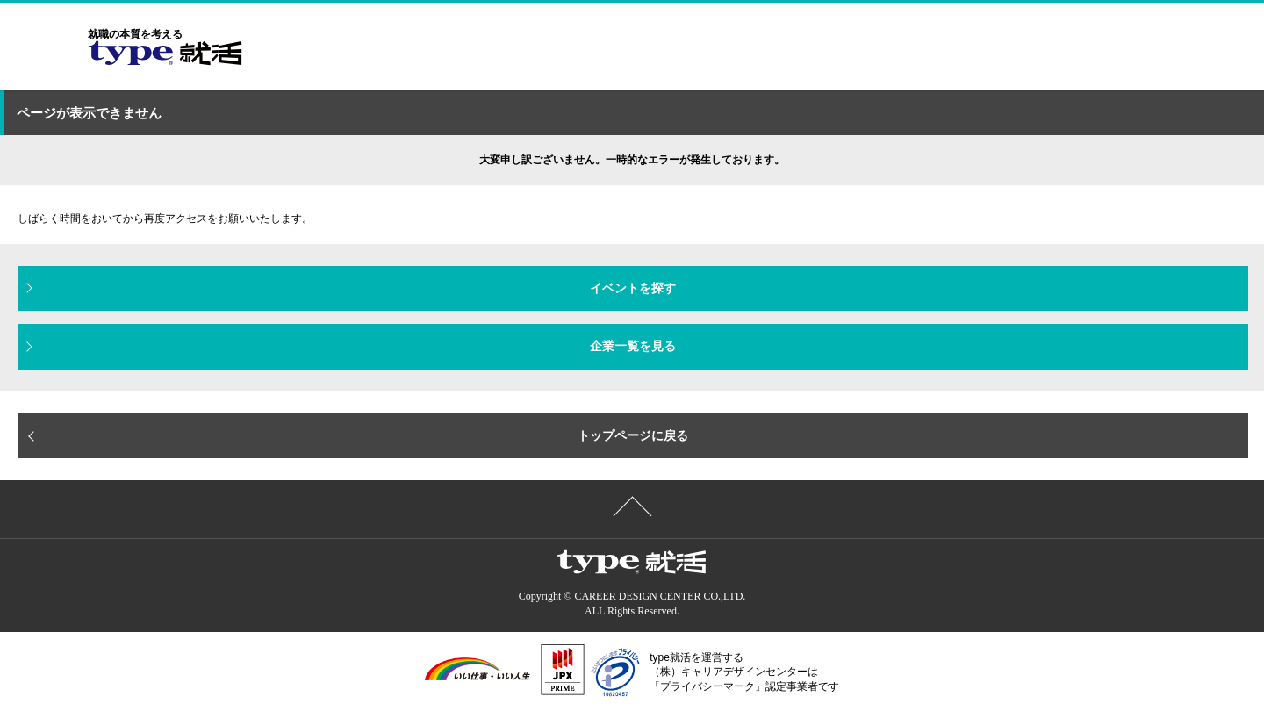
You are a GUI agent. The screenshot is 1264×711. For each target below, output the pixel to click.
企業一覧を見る (633, 346)
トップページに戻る (633, 435)
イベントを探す (633, 288)
